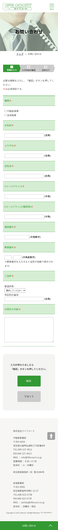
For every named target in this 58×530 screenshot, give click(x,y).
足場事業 (10, 115)
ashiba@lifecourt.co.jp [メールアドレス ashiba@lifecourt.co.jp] (33, 507)
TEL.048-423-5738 (22, 499)
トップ (19, 54)
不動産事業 (11, 111)
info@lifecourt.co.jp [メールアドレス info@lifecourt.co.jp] (31, 461)
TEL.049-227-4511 (22, 454)
